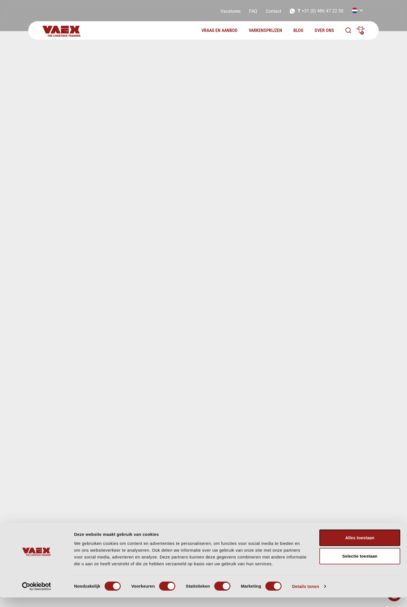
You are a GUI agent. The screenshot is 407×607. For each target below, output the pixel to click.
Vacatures (230, 11)
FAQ (253, 11)
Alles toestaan (359, 546)
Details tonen (305, 595)
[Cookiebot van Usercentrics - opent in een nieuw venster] (36, 596)
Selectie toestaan (359, 565)
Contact (273, 11)
